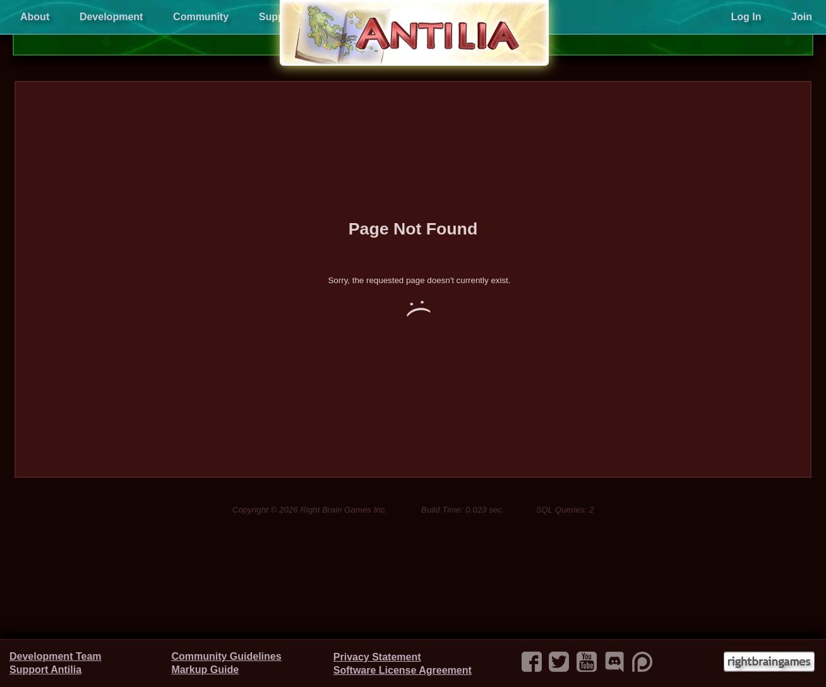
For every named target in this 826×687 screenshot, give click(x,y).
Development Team (55, 656)
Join (801, 16)
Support (278, 16)
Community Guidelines (226, 656)
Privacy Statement (377, 657)
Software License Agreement (402, 670)
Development (111, 16)
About (34, 16)
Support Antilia (45, 669)
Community (201, 16)
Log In (746, 16)
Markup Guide (205, 669)
